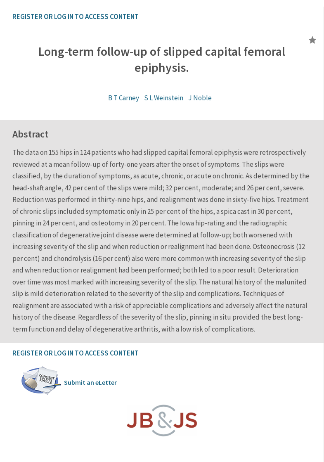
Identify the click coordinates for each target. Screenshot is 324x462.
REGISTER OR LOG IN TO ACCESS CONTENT (75, 16)
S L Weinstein (163, 97)
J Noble (200, 97)
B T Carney (123, 97)
